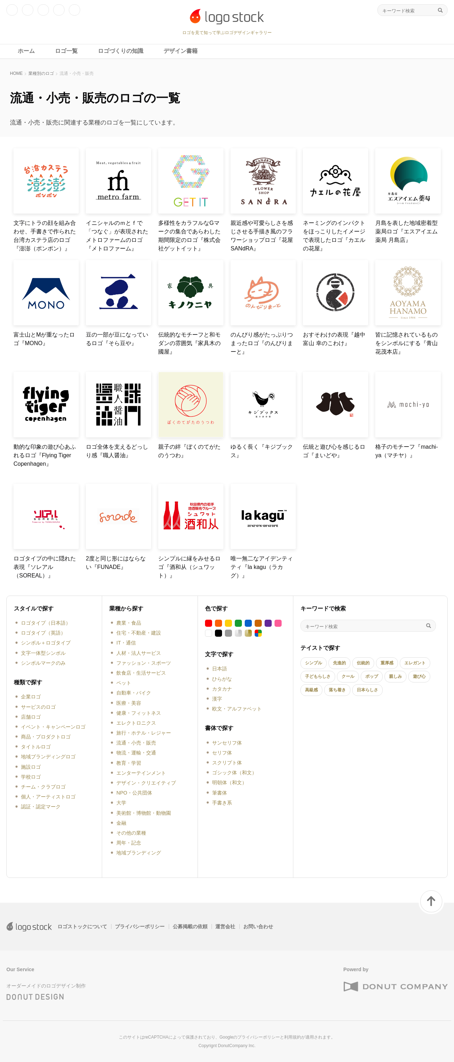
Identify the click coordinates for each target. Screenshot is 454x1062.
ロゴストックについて (82, 926)
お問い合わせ (258, 926)
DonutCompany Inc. (236, 1045)
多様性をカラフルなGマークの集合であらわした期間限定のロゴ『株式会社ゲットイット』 (189, 235)
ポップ (371, 676)
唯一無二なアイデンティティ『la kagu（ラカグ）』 (262, 567)
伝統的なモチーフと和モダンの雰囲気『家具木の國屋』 (189, 343)
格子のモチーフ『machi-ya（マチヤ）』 (406, 451)
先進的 (339, 662)
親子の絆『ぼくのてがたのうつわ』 (189, 451)
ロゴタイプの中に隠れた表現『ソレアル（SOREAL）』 (44, 567)
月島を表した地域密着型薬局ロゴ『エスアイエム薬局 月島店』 (406, 231)
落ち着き (337, 689)
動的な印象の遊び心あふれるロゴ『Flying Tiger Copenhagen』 (44, 455)
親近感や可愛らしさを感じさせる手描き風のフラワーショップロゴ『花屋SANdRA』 (262, 235)
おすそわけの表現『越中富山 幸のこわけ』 (334, 339)
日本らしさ (367, 689)
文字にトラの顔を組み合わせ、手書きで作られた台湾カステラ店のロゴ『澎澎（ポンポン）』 (44, 235)
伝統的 (363, 662)
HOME (16, 73)
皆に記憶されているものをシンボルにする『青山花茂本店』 (406, 343)
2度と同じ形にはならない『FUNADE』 (116, 562)
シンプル (313, 662)
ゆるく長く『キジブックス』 (262, 451)
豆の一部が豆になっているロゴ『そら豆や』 (117, 339)
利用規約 (292, 1037)
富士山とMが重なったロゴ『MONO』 (44, 339)
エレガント (415, 662)
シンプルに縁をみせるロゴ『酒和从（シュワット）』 (189, 567)
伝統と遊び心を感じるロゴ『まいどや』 (334, 451)
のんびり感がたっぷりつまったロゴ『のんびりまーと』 (262, 343)
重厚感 (387, 662)
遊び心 (419, 676)
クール (348, 676)
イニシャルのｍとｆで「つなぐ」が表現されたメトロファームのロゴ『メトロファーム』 (117, 235)
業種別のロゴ (41, 73)
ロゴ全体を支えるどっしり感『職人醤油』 (117, 451)
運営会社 (225, 926)
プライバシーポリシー (140, 926)
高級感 (311, 689)
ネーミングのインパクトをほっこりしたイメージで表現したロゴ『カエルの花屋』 (334, 235)
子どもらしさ (318, 676)
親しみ (395, 676)
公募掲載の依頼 (190, 926)
